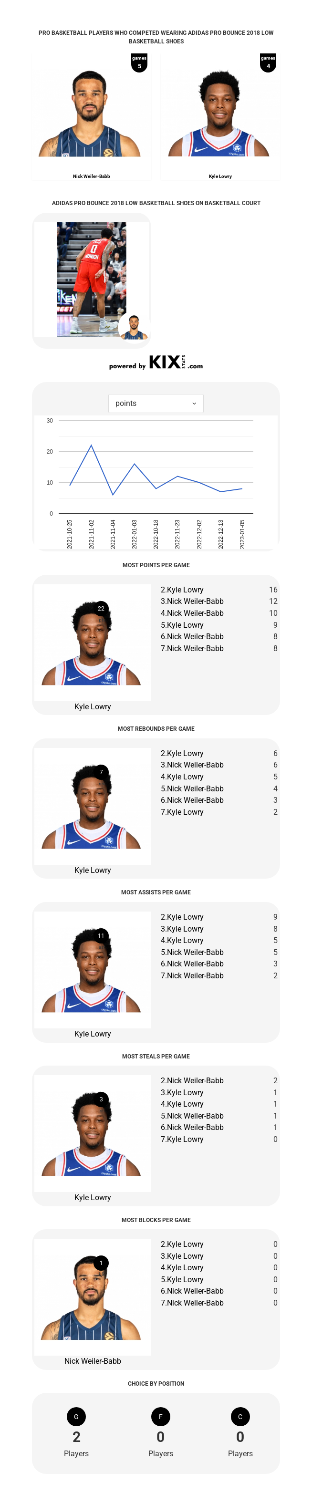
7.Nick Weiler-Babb (192, 648)
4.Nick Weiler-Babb (192, 613)
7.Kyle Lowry (182, 812)
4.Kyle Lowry (182, 776)
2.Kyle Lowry (182, 589)
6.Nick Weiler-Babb (192, 636)
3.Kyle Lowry (182, 928)
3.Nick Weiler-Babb (192, 601)
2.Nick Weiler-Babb (192, 1080)
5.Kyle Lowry (182, 625)
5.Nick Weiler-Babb (192, 788)
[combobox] (156, 404)
